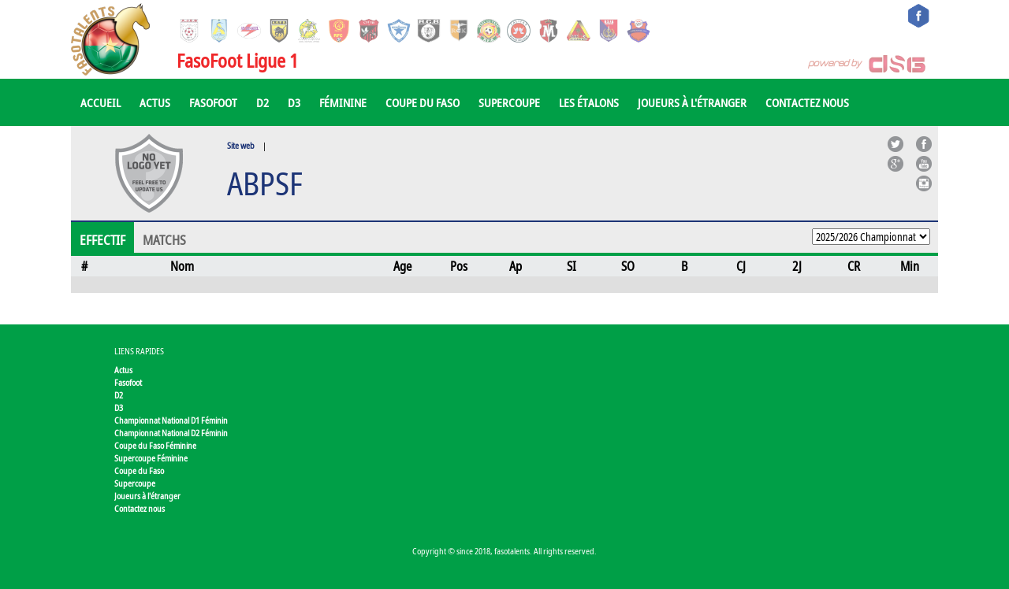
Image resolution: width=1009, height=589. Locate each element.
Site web (241, 145)
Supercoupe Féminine (151, 458)
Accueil (100, 102)
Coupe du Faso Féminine (155, 445)
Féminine (343, 102)
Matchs (164, 240)
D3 (294, 102)
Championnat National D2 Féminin (171, 433)
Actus (155, 102)
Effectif (102, 240)
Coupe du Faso (422, 102)
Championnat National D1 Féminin (171, 420)
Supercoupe (509, 102)
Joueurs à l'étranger (692, 102)
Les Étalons (589, 102)
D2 (262, 102)
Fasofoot (213, 102)
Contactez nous (807, 102)
